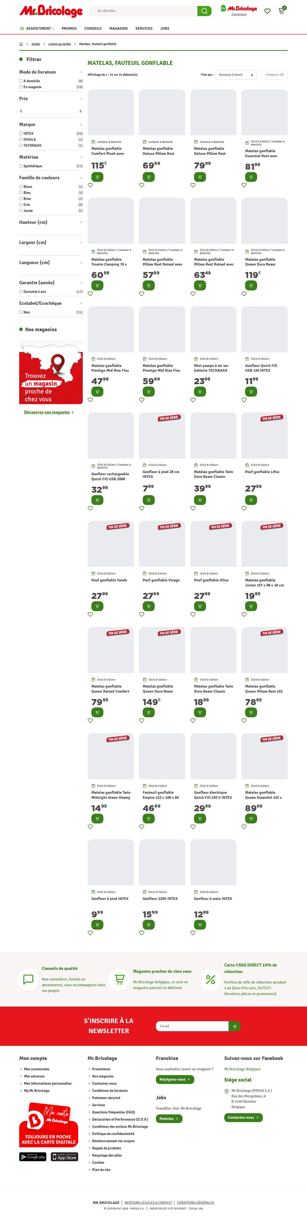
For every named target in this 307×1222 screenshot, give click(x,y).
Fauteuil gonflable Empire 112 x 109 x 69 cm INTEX (161, 797)
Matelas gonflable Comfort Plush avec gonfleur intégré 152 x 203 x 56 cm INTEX (110, 156)
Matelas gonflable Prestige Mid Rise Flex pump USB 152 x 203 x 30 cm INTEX (161, 373)
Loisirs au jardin (59, 44)
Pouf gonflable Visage (161, 580)
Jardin (35, 44)
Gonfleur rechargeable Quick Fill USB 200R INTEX (110, 479)
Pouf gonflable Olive (211, 580)
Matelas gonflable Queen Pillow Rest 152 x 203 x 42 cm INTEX (264, 691)
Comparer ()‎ (275, 75)
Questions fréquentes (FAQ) (113, 1112)
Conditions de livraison (109, 1091)
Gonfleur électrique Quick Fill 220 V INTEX (213, 795)
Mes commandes (36, 1069)
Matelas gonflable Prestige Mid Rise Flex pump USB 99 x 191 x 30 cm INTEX (111, 373)
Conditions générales (195, 1203)
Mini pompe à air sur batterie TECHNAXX (211, 368)
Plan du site (100, 1170)
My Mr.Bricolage (36, 1091)
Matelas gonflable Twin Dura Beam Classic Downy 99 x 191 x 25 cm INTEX (214, 694)
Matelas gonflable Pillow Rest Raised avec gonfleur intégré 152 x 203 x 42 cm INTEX (214, 267)
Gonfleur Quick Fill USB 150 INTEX (261, 368)
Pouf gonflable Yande (109, 580)
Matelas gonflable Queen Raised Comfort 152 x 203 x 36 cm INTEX (110, 694)
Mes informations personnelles (48, 1083)
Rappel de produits (106, 1148)
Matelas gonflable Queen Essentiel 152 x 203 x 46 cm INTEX (263, 797)
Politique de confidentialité (112, 1134)
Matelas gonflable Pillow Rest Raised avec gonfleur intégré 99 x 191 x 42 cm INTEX (163, 267)
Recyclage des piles (106, 1155)
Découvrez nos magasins (47, 412)
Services (98, 1105)
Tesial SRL (196, 1208)
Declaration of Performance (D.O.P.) (119, 1119)
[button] (281, 11)
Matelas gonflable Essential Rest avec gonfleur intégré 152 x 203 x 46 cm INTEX (263, 158)
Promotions (100, 1069)
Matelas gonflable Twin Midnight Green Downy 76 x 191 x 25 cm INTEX (110, 797)
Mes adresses (34, 1076)
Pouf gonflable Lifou (262, 471)
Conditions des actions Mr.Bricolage (119, 1126)
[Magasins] (119, 979)
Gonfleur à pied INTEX (110, 898)
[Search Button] (204, 11)
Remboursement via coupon (113, 1141)
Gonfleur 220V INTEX (160, 898)
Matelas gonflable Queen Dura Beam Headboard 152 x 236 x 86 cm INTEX (264, 267)
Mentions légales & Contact (148, 1203)
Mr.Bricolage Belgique (242, 1069)
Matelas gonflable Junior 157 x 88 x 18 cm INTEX (264, 585)
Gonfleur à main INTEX (213, 898)
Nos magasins (102, 1076)
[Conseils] (28, 979)
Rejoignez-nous (172, 1079)
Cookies (97, 1162)
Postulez (166, 1118)
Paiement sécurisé (105, 1098)
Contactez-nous (104, 1083)
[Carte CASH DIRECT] (211, 979)
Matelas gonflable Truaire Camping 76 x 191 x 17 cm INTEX (109, 264)
